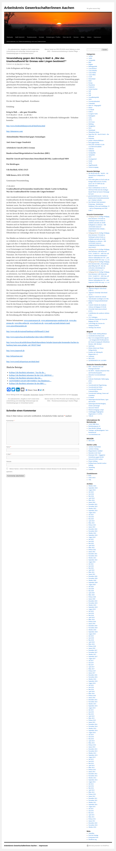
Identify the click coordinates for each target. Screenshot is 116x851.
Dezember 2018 (92, 625)
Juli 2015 (91, 710)
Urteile (90, 161)
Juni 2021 (91, 566)
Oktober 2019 (92, 605)
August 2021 (92, 562)
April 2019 (91, 617)
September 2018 (92, 632)
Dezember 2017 (92, 650)
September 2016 (92, 681)
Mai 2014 (91, 739)
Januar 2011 (91, 821)
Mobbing (91, 124)
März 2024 (91, 500)
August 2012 (92, 782)
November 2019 (92, 603)
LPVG (90, 120)
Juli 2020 (91, 586)
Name (8, 447)
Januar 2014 (91, 747)
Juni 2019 (91, 613)
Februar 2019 (92, 621)
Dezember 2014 (92, 724)
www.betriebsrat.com (94, 434)
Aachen (90, 56)
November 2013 (92, 751)
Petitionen (91, 138)
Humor (90, 107)
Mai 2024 (91, 496)
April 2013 (91, 765)
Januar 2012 (91, 796)
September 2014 (92, 730)
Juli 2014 (91, 734)
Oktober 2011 (92, 802)
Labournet (91, 356)
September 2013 (92, 755)
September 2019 (92, 607)
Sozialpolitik (91, 153)
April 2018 (91, 642)
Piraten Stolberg (92, 461)
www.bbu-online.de (22, 323)
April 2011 (91, 815)
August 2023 (92, 512)
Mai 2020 (91, 591)
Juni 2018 (91, 638)
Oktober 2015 (92, 704)
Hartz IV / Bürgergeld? (94, 105)
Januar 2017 (91, 673)
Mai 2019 (91, 615)
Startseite (10, 37)
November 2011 (92, 800)
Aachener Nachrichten (94, 447)
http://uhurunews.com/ (14, 131)
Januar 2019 (91, 623)
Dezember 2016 (92, 675)
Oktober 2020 (92, 580)
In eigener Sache (93, 114)
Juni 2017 (91, 662)
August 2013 (92, 757)
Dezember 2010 (92, 823)
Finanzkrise (91, 85)
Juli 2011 (91, 808)
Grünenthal (91, 103)
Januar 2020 (91, 599)
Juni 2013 (91, 761)
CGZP (90, 77)
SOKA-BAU (92, 477)
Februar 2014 (92, 745)
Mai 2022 (91, 543)
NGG (89, 128)
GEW (90, 99)
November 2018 (92, 628)
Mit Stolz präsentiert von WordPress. (99, 845)
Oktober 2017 (92, 654)
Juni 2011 (91, 810)
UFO (89, 157)
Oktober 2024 (92, 486)
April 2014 (91, 741)
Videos (89, 37)
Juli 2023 (91, 514)
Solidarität (91, 151)
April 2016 (91, 691)
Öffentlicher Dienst (93, 132)
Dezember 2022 (92, 529)
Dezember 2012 (92, 773)
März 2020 (91, 595)
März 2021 (91, 572)
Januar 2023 (91, 527)
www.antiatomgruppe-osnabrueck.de (54, 320)
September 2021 (92, 560)
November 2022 (92, 531)
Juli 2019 (91, 611)
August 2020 (92, 584)
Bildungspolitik (92, 66)
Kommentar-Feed (93, 837)
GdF (89, 91)
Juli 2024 (91, 492)
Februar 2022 (92, 549)
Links (90, 118)
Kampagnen (91, 116)
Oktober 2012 (92, 778)
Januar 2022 (91, 551)
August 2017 (92, 658)
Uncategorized (92, 159)
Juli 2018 (91, 636)
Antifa (90, 58)
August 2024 (92, 490)
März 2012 (91, 792)
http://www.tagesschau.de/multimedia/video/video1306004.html (30, 337)
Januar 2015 (91, 722)
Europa (41, 395)
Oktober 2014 (92, 728)
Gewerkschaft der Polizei (95, 387)
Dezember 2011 (92, 798)
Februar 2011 (92, 819)
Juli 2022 (91, 539)
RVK (89, 475)
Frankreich (91, 87)
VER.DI (90, 416)
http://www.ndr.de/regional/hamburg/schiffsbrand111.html (27, 331)
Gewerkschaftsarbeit (94, 101)
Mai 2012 (91, 788)
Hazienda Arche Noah (94, 453)
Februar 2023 (92, 525)
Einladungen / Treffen (53, 37)
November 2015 (92, 702)
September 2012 (92, 780)
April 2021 (91, 570)
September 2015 (92, 706)
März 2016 (91, 693)
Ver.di (90, 163)
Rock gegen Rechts (93, 142)
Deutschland (34, 395)
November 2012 (92, 776)
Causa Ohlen (92, 74)
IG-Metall (91, 109)
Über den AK (67, 37)
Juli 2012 (91, 784)
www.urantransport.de (32, 320)
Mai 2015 (91, 714)
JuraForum (91, 346)
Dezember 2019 (92, 601)
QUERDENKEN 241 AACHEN (97, 360)
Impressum (97, 37)
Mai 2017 (91, 665)
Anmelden (91, 833)
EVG (89, 377)
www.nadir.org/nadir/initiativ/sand (57, 323)
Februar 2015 (92, 720)
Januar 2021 (91, 574)
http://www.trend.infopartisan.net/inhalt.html (22, 362)
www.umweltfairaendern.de (16, 326)
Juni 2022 (91, 541)
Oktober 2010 (92, 827)
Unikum (90, 469)
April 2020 (91, 593)
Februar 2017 (92, 671)
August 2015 (92, 708)
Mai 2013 (91, 763)
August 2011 (91, 806)
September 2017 (92, 656)
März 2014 (91, 743)
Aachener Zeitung (93, 449)
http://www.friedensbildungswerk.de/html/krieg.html (25, 126)
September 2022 (92, 535)
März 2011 (91, 817)
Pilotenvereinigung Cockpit (96, 410)
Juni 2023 (91, 516)
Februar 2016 (92, 695)
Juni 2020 (91, 588)
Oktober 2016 (92, 679)
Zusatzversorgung (93, 167)
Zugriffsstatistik (92, 165)
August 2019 (92, 609)
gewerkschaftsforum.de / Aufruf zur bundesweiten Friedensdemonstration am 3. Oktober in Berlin (98, 198)
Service (76, 37)
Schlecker (91, 149)
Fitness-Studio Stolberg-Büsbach (97, 334)
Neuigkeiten (91, 126)
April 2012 (91, 790)
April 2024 (91, 498)
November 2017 (92, 652)
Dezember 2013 (92, 749)
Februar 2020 (92, 597)
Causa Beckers (92, 68)
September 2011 (92, 804)
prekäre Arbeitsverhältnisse (95, 140)
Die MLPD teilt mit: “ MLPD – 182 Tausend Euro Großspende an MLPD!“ (98, 175)
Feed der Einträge (93, 835)
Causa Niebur (92, 72)
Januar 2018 (91, 648)
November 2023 (92, 506)
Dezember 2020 (92, 576)
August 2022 (92, 537)
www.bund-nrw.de (36, 323)
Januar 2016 (91, 697)
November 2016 (92, 677)
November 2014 (92, 726)
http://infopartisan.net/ (14, 356)
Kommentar (10, 420)
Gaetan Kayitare (92, 89)
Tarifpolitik (91, 155)
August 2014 (92, 732)
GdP (89, 95)
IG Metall (91, 397)
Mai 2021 (91, 568)
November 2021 (92, 556)
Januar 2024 (91, 502)
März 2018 (91, 644)
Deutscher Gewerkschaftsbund (96, 375)
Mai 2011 (91, 813)
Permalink (75, 395)
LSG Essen (91, 122)
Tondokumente (32, 37)
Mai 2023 (91, 519)
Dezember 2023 (92, 504)
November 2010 (92, 825)
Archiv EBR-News (93, 424)
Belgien (90, 64)
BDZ (89, 62)
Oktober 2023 (92, 508)
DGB (89, 81)
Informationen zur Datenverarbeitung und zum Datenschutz (26, 41)
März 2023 (91, 523)
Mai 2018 (91, 640)
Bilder (83, 37)
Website (8, 461)
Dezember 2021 (92, 554)
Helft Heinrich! (20, 37)
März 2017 (91, 669)
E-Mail (8, 454)
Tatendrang (91, 467)
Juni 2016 (91, 687)
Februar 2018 (92, 646)
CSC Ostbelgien (92, 317)
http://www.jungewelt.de (15, 351)
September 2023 (92, 510)
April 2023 (91, 521)
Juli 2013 (91, 759)
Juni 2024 (91, 494)
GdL (89, 93)
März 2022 (91, 547)
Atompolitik (26, 395)
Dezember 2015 (92, 699)
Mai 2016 (91, 689)
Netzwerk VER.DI (93, 408)
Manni (27, 64)
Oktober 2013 (92, 753)
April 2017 (91, 667)
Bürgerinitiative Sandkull (95, 451)
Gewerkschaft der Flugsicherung (97, 385)
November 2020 (92, 578)
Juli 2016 (91, 685)
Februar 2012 (92, 794)
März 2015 (91, 718)
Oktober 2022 (92, 533)
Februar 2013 (92, 769)
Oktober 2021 (92, 558)
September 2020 (92, 582)
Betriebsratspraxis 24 (94, 426)
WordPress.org (92, 839)
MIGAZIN (91, 358)
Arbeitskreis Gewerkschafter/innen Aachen (39, 8)
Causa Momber (92, 70)
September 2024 (92, 488)
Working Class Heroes (94, 327)
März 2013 (91, 767)
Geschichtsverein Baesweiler (96, 336)
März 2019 (91, 619)
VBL (89, 479)
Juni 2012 (91, 786)
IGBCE (90, 111)
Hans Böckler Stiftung (94, 428)
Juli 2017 (91, 660)
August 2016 (92, 683)
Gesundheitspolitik (93, 97)
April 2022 (91, 545)
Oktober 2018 (92, 630)
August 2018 (92, 634)
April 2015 (91, 716)
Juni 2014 (91, 736)
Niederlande (91, 130)
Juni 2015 (91, 712)
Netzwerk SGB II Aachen (95, 459)
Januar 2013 (91, 771)
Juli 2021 (91, 564)
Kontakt (41, 37)
